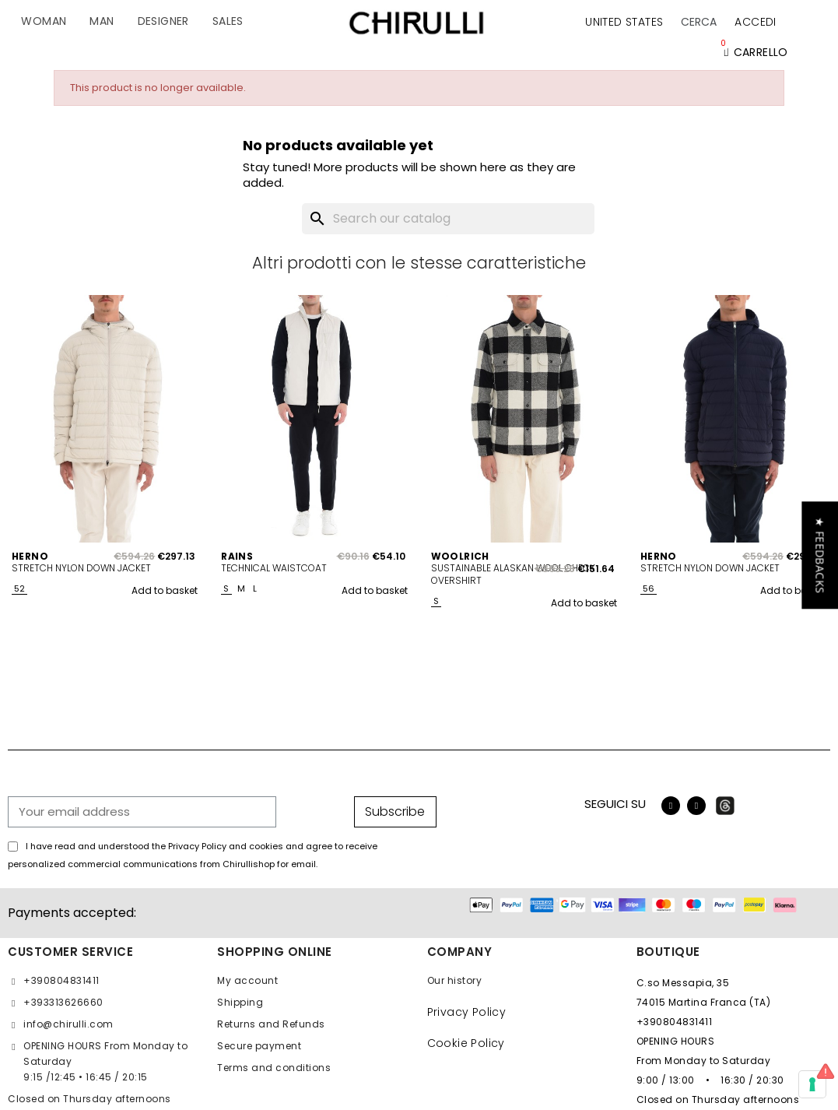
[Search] (448, 218)
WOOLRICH (460, 556)
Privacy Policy (467, 1012)
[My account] (755, 22)
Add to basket (164, 590)
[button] (698, 21)
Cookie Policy (466, 1043)
